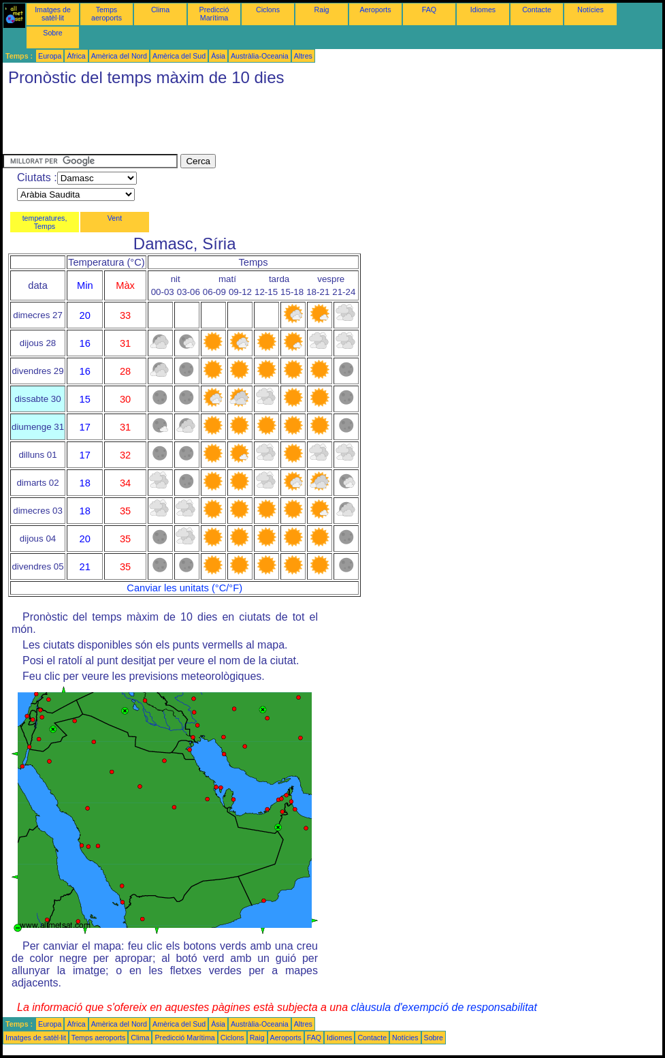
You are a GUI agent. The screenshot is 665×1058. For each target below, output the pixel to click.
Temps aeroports (106, 13)
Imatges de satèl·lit (53, 13)
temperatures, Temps (44, 222)
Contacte (536, 9)
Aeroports (375, 9)
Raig (321, 9)
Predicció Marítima (214, 13)
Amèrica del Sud (179, 56)
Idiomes (483, 9)
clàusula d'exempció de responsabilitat (443, 1007)
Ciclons (268, 9)
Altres (303, 56)
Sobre (52, 33)
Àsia (218, 56)
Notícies (590, 9)
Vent (115, 218)
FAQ (429, 9)
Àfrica (76, 56)
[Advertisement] (250, 123)
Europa (49, 56)
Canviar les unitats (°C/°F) (184, 587)
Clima (160, 9)
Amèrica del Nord (119, 56)
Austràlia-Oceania (260, 56)
